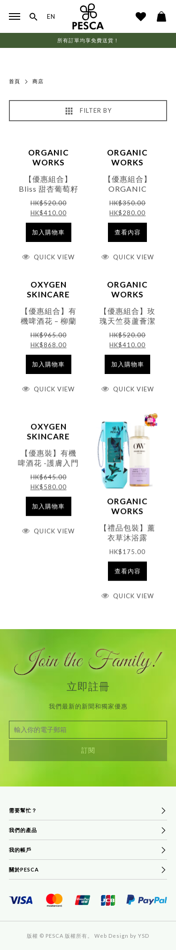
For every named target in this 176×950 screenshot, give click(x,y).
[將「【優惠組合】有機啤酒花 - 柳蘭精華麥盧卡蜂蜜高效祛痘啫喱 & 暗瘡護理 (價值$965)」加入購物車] (48, 364)
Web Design (111, 936)
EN (51, 16)
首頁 (14, 81)
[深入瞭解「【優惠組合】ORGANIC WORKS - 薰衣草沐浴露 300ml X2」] (127, 232)
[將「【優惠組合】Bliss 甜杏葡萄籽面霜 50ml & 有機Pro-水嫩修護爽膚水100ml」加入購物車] (48, 232)
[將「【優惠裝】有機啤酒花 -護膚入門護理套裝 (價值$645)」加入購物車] (48, 515)
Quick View (54, 257)
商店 (38, 81)
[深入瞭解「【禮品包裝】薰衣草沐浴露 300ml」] (127, 580)
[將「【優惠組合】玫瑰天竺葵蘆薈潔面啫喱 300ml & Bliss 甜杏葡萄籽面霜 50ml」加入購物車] (127, 364)
